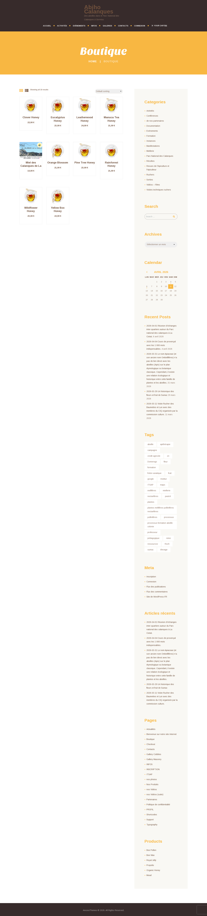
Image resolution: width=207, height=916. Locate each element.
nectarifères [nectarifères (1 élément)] (152, 496)
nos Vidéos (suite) (154, 794)
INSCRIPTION (153, 769)
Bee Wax (150, 855)
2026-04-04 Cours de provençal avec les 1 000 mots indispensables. (161, 345)
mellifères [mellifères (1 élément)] (151, 490)
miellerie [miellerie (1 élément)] (166, 490)
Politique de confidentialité (158, 804)
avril (161, 272)
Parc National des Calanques (159, 156)
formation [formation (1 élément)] (151, 467)
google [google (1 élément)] (150, 479)
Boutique (150, 739)
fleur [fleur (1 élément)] (166, 462)
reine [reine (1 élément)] (168, 538)
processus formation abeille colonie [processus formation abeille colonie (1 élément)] (160, 525)
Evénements (152, 131)
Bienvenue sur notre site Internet (161, 734)
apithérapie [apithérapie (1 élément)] (165, 444)
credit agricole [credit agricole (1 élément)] (153, 456)
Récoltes (150, 161)
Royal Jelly (151, 860)
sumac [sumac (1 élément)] (150, 549)
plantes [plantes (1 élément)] (150, 502)
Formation (151, 136)
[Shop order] (109, 91)
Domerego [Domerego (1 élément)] (152, 462)
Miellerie (150, 151)
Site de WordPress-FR (156, 597)
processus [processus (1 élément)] (169, 517)
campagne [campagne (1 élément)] (152, 450)
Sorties (149, 180)
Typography (151, 824)
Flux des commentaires (157, 592)
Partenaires (151, 799)
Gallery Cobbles (153, 754)
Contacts (150, 749)
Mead (149, 875)
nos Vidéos (151, 789)
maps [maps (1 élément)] (162, 485)
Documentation (153, 126)
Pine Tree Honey (84, 162)
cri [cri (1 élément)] (168, 456)
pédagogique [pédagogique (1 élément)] (153, 538)
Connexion (151, 581)
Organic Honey (153, 870)
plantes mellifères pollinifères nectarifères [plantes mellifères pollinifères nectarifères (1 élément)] (160, 509)
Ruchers (150, 174)
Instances (151, 141)
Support (150, 819)
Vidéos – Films (153, 185)
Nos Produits (152, 784)
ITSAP (149, 774)
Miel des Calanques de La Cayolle (30, 166)
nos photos (151, 779)
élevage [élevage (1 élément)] (163, 549)
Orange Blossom (57, 162)
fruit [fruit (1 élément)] (169, 473)
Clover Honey (31, 117)
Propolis (150, 865)
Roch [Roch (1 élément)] (167, 544)
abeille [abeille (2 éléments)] (150, 444)
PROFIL (150, 809)
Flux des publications (156, 587)
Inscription (151, 576)
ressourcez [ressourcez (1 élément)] (152, 544)
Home (93, 61)
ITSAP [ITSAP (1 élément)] (150, 485)
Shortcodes (151, 814)
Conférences (152, 116)
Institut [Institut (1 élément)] (163, 479)
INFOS (149, 764)
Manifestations (153, 146)
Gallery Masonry (153, 759)
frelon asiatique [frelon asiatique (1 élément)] (154, 473)
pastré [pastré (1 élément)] (168, 496)
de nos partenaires (155, 121)
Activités (150, 111)
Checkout (150, 744)
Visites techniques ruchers (158, 190)
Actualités (150, 729)
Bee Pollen (151, 850)
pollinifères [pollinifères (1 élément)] (152, 517)
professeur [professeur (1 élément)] (152, 532)
